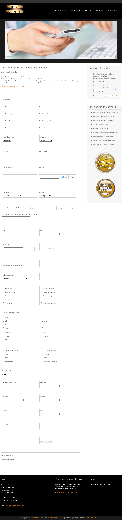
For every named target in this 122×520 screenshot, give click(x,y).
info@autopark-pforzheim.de (107, 96)
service (88, 10)
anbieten (112, 10)
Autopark (36, 518)
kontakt (100, 10)
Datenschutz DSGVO (56, 518)
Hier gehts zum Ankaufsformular (67, 492)
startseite (60, 10)
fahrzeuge (74, 10)
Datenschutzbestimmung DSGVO (13, 86)
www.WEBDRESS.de (94, 518)
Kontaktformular (98, 90)
